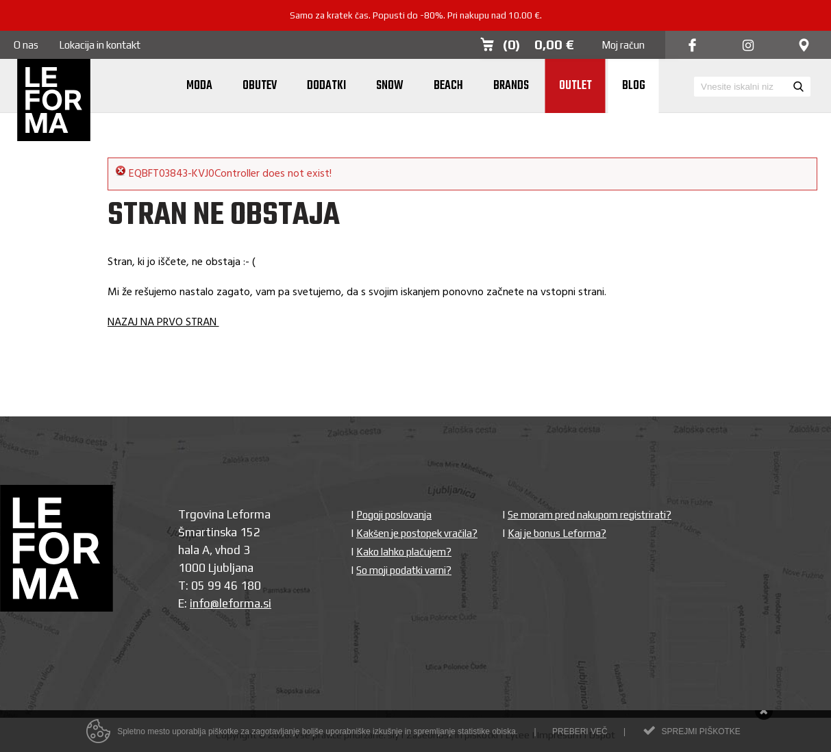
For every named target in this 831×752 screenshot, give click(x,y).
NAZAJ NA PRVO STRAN (163, 322)
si (267, 603)
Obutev (260, 86)
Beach (448, 86)
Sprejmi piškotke (700, 733)
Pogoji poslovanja (394, 515)
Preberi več (580, 733)
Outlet (575, 86)
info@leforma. (226, 603)
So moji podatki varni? (403, 570)
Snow (390, 86)
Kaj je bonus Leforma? (557, 533)
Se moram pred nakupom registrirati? (589, 515)
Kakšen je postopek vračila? (416, 533)
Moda (199, 86)
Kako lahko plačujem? (403, 551)
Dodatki (326, 86)
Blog (633, 86)
